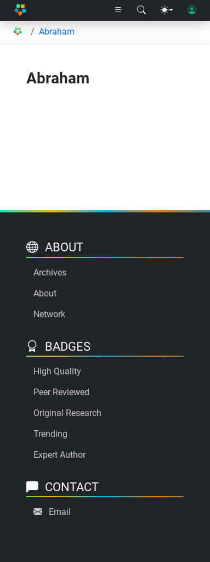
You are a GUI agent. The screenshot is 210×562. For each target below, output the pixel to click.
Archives (49, 272)
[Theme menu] (166, 10)
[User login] (191, 10)
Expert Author (59, 454)
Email (60, 512)
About (44, 293)
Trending (50, 434)
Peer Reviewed (61, 392)
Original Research (67, 413)
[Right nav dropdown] (118, 10)
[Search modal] (141, 10)
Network (49, 314)
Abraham (57, 31)
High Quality (57, 371)
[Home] (20, 11)
